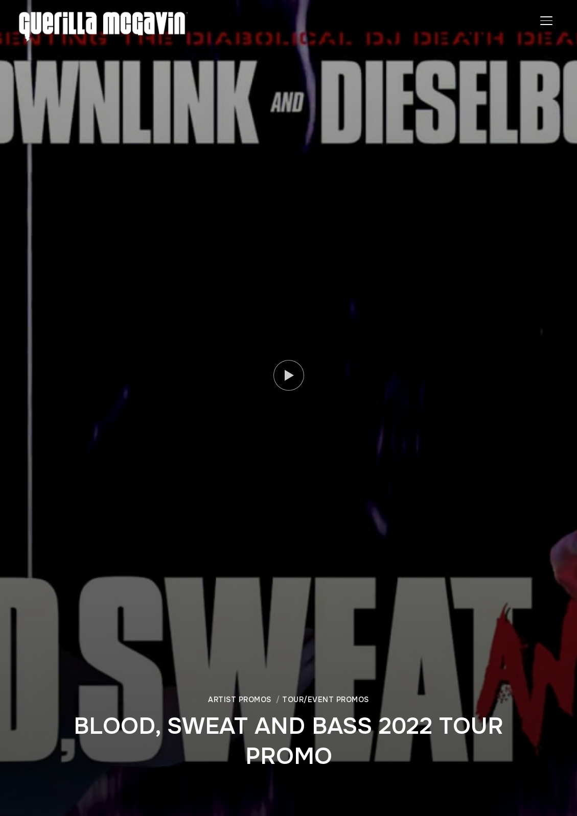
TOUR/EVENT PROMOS (325, 699)
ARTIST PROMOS (239, 699)
